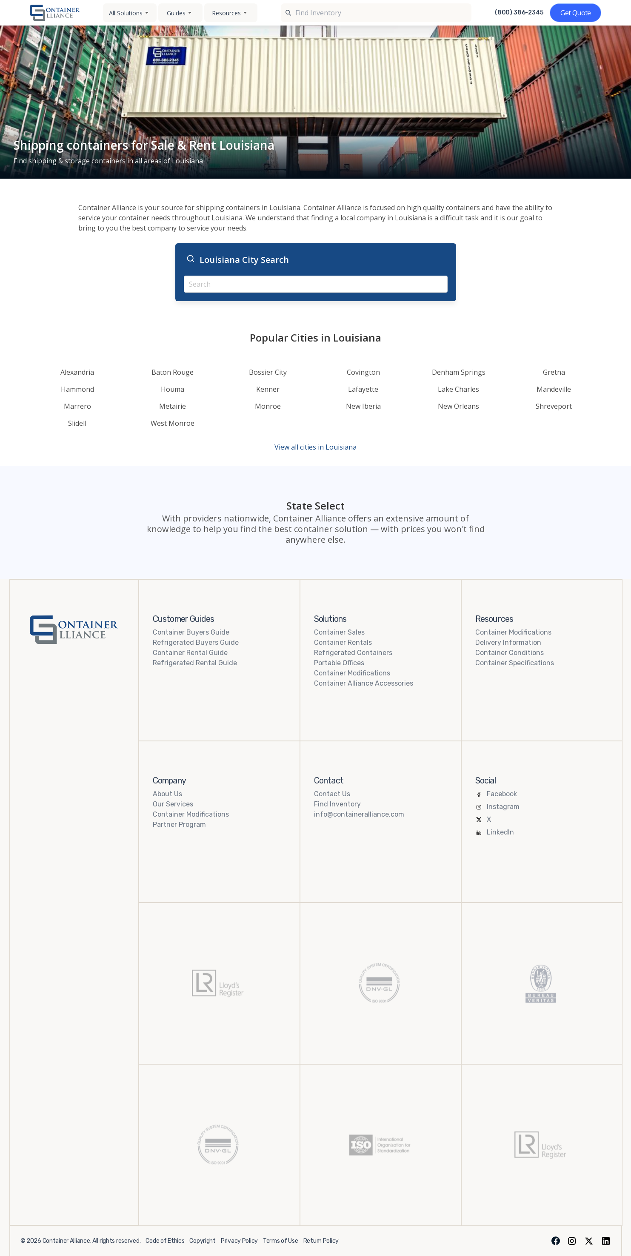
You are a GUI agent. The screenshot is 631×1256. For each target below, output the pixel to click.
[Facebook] (555, 1240)
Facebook (502, 794)
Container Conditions (509, 653)
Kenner (268, 389)
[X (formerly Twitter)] (589, 1241)
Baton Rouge (172, 372)
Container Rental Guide (190, 653)
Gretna (554, 372)
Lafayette (363, 389)
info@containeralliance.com (359, 814)
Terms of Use (280, 1241)
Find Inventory (337, 804)
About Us (167, 794)
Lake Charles (458, 389)
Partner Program (179, 824)
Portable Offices (339, 663)
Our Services (173, 804)
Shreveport (554, 406)
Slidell (77, 423)
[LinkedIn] (606, 1241)
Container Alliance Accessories (363, 683)
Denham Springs (458, 372)
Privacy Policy (239, 1241)
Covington (363, 372)
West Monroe (172, 423)
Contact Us (332, 794)
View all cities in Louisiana (315, 447)
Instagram (503, 807)
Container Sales (339, 632)
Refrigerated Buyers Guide (196, 642)
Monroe (268, 406)
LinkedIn (500, 832)
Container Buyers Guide (191, 632)
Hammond (77, 389)
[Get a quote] (575, 12)
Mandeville (554, 389)
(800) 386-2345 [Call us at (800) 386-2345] (519, 13)
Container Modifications (352, 673)
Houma (172, 389)
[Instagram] (572, 1241)
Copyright (202, 1241)
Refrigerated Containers (353, 653)
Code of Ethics (165, 1241)
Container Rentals (343, 642)
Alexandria (77, 372)
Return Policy (321, 1241)
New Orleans (458, 406)
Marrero (77, 406)
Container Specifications (514, 663)
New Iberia (363, 406)
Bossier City (268, 372)
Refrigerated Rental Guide (195, 663)
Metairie (172, 406)
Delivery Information (508, 642)
